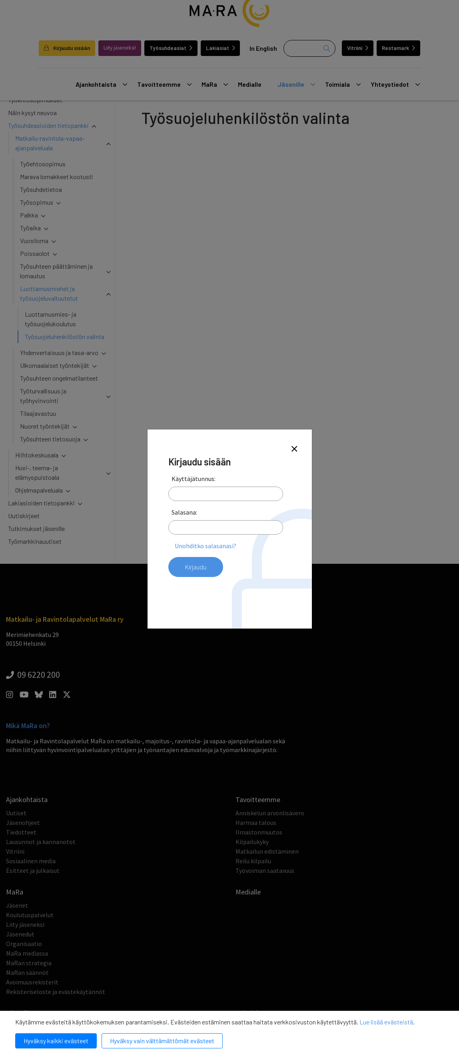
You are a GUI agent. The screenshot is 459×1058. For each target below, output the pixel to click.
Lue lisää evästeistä (386, 1022)
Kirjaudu (195, 567)
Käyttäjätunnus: (194, 479)
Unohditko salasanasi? (205, 546)
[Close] (294, 449)
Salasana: (184, 512)
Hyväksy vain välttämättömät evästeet (162, 1040)
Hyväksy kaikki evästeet (56, 1040)
